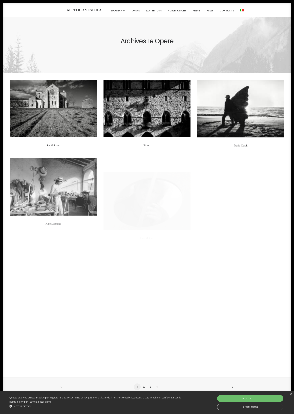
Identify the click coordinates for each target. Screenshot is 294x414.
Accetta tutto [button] (250, 398)
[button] (98, 406)
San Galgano (53, 145)
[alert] (147, 402)
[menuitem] (234, 10)
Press (190, 10)
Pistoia (147, 145)
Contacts (220, 10)
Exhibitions (148, 10)
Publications (171, 10)
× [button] (290, 394)
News (203, 10)
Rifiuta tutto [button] (250, 407)
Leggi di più (44, 401)
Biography (111, 10)
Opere (129, 10)
